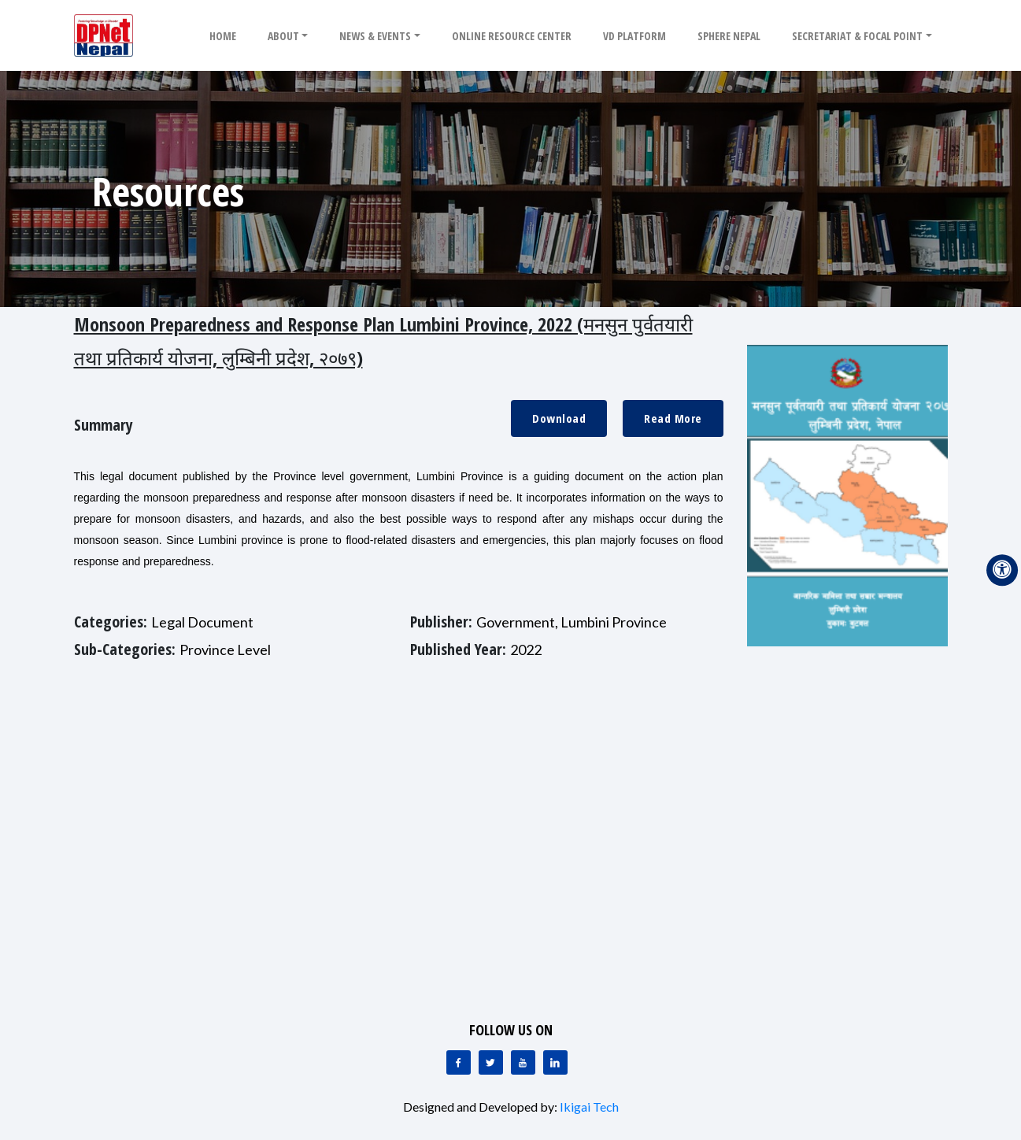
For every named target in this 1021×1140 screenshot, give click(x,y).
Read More (673, 418)
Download (559, 418)
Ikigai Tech (589, 1106)
